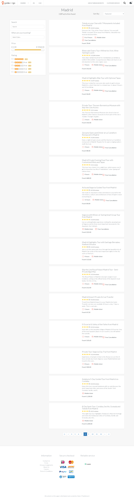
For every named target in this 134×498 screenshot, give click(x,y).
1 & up (21, 72)
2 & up (21, 69)
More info (117, 42)
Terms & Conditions (46, 471)
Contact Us (46, 461)
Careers (46, 469)
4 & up (21, 62)
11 (97, 434)
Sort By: (96, 14)
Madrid (67, 10)
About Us (46, 467)
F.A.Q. (46, 463)
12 (101, 434)
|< (64, 434)
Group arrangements (96, 3)
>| (108, 434)
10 (92, 434)
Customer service (113, 3)
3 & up (21, 66)
